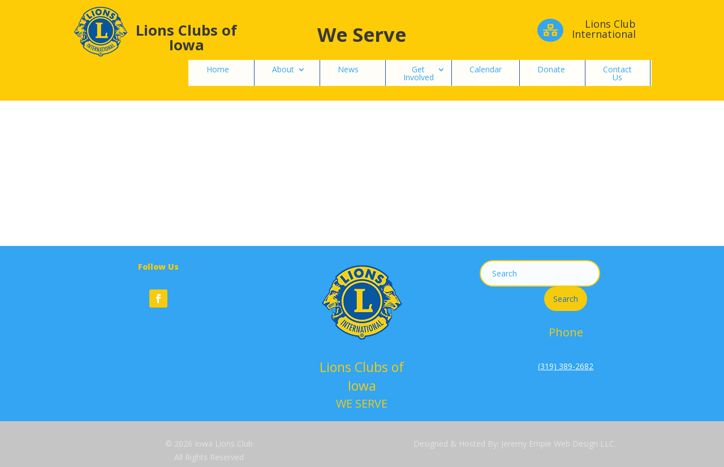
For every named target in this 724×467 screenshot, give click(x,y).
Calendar (485, 69)
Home (217, 69)
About (283, 69)
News (348, 69)
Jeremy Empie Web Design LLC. (558, 443)
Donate (551, 69)
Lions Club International (604, 29)
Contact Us (617, 73)
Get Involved (418, 73)
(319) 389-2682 (565, 366)
